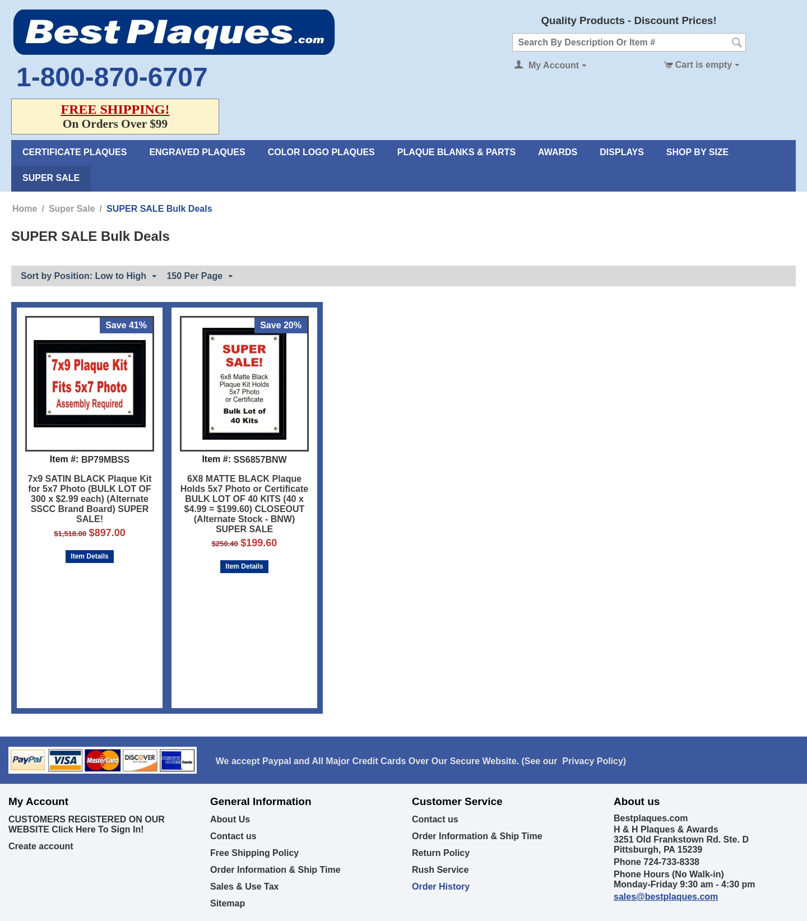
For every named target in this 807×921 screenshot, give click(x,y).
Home (24, 208)
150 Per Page (199, 276)
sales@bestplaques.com (666, 896)
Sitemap (227, 903)
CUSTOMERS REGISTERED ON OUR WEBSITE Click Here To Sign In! (86, 824)
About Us (230, 819)
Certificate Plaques (74, 152)
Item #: (64, 459)
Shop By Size (697, 152)
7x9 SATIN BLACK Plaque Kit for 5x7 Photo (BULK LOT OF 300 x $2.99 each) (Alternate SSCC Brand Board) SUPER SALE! (89, 499)
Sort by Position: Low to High (88, 276)
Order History (441, 886)
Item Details (89, 556)
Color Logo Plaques (321, 152)
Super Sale (51, 178)
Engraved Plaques (197, 152)
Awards (557, 152)
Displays (622, 152)
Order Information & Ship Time (275, 870)
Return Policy (441, 853)
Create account (40, 846)
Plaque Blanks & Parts (456, 152)
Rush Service (440, 870)
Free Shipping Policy (254, 853)
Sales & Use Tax (244, 886)
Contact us (233, 836)
